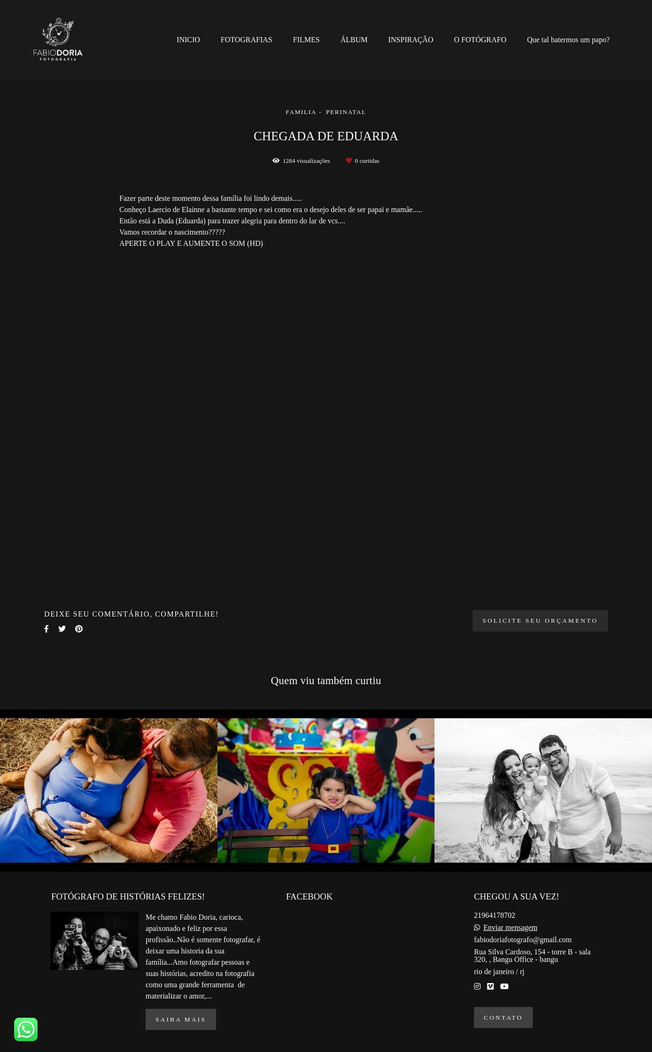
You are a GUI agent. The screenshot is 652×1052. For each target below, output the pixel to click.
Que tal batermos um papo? (568, 40)
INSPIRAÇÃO (410, 40)
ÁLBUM (354, 40)
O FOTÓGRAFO (480, 40)
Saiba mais (180, 1019)
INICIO (188, 40)
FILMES (306, 40)
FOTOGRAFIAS (246, 40)
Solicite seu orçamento (540, 620)
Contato (503, 1017)
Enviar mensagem (510, 927)
